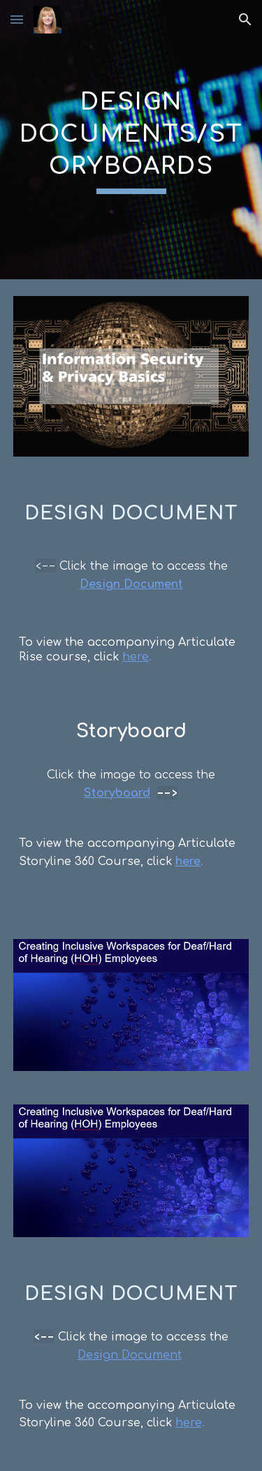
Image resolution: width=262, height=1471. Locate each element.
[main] (131, 140)
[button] (17, 19)
